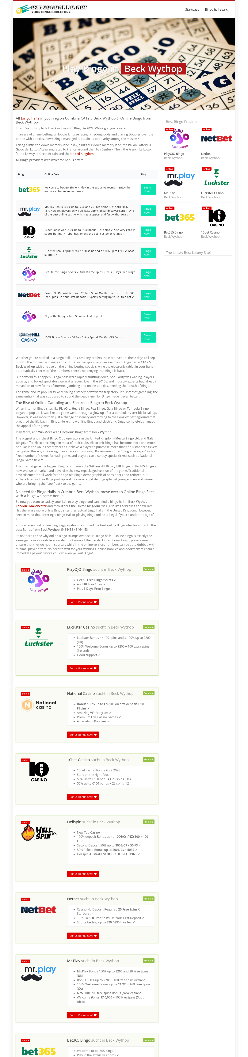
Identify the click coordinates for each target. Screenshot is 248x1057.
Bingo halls (30, 118)
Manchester (38, 506)
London (21, 506)
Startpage (192, 9)
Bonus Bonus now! (83, 602)
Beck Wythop (119, 569)
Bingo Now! (147, 189)
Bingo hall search (217, 9)
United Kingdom (82, 154)
